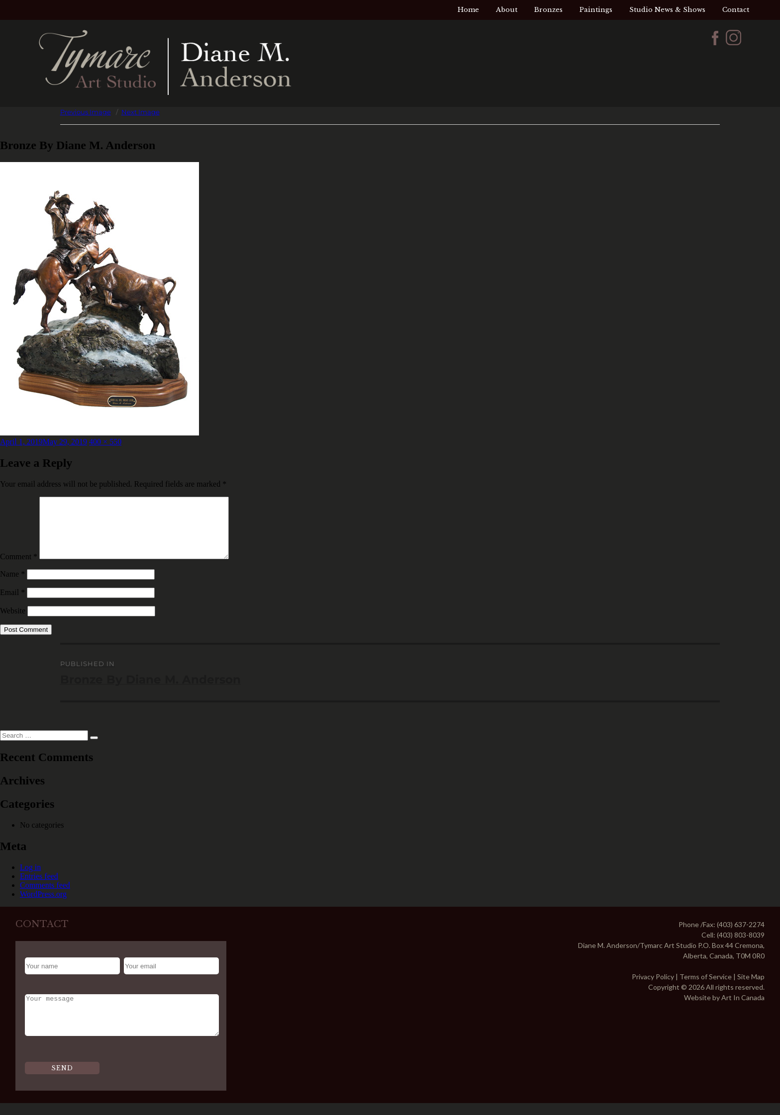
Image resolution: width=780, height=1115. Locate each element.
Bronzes (548, 9)
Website (12, 622)
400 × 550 (105, 441)
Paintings (596, 9)
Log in (30, 879)
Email (12, 604)
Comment (18, 568)
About (506, 9)
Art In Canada (743, 1009)
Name (12, 586)
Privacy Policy (653, 988)
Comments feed (45, 897)
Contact (735, 9)
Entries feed (39, 888)
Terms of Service (706, 988)
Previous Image (85, 112)
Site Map (751, 988)
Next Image (140, 112)
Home (468, 9)
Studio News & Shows (667, 9)
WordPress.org (43, 906)
